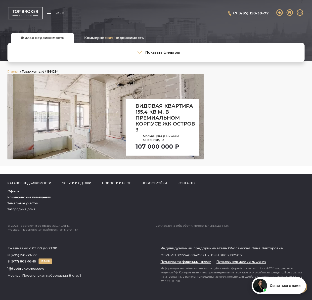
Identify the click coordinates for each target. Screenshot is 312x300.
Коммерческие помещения (29, 197)
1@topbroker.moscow (25, 268)
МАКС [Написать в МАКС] (45, 261)
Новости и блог (116, 183)
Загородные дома (21, 209)
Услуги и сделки (76, 183)
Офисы (13, 191)
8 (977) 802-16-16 (21, 261)
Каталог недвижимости (29, 183)
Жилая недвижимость (42, 38)
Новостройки (154, 183)
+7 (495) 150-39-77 (251, 13)
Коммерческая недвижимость (114, 38)
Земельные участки (22, 203)
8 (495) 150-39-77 (22, 255)
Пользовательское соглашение (241, 261)
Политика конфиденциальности (186, 261)
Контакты (186, 183)
